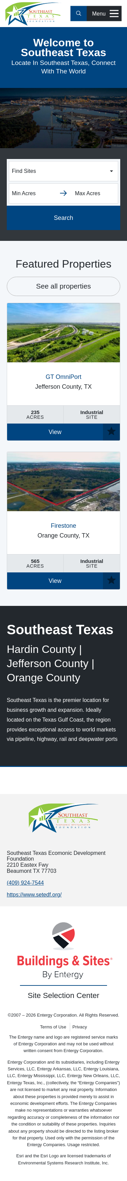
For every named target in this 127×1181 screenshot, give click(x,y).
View (55, 432)
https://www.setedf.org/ (34, 895)
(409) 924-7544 (25, 883)
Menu (105, 13)
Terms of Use (53, 1026)
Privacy (79, 1026)
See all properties (63, 286)
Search (63, 217)
